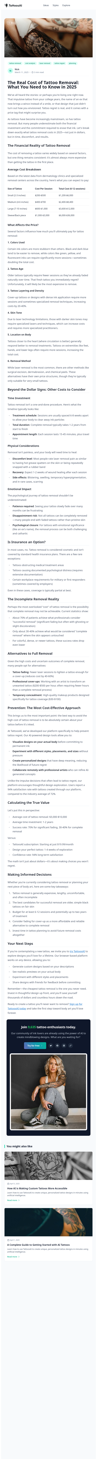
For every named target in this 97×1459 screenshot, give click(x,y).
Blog (12, 22)
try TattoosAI (77, 951)
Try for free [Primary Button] (35, 1045)
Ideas (46, 5)
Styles (56, 5)
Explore (66, 5)
